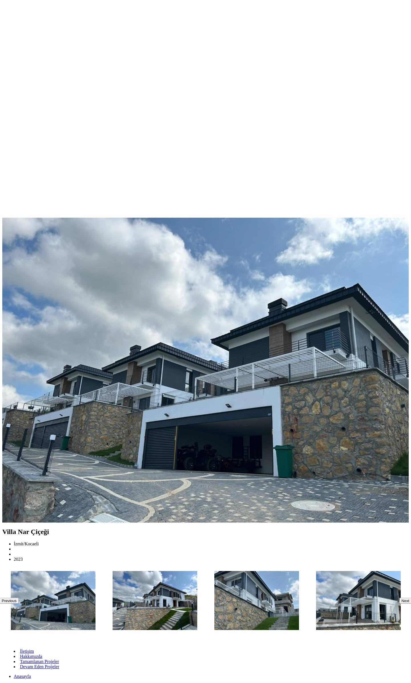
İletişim (27, 651)
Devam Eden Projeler (39, 666)
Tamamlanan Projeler (39, 661)
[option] (53, 600)
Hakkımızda (31, 656)
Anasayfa (22, 676)
